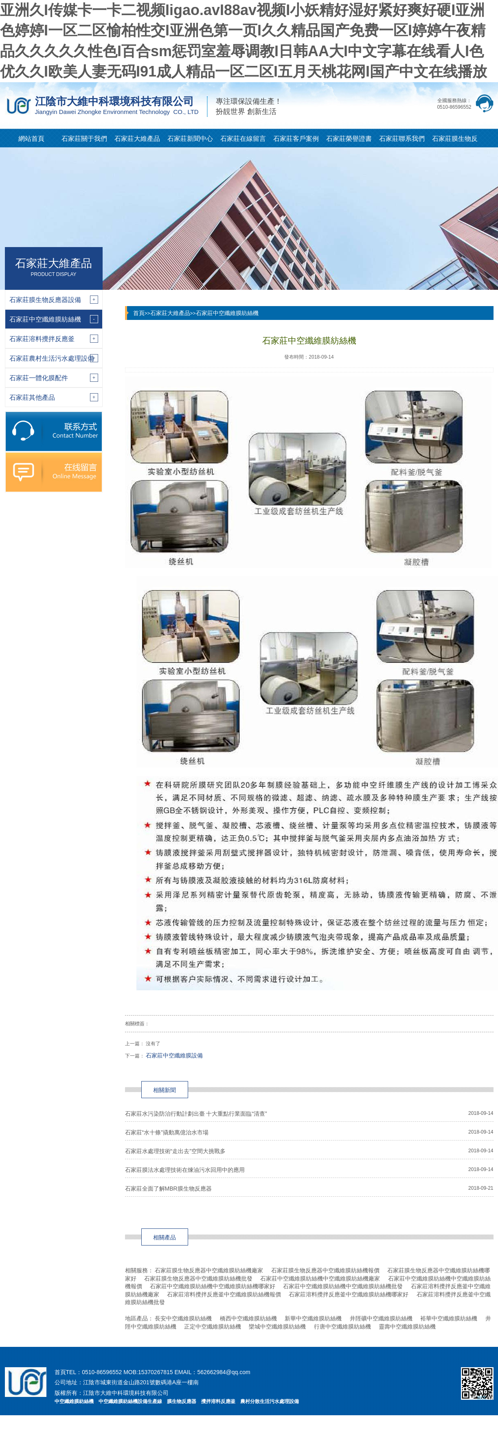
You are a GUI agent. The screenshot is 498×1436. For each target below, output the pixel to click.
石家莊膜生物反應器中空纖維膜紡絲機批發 (198, 1278)
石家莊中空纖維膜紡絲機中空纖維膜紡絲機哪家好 (212, 1286)
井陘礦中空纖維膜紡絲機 (381, 1318)
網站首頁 (31, 138)
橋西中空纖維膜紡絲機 (248, 1318)
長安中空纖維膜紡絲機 (183, 1318)
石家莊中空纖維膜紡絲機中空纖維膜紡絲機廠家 (320, 1278)
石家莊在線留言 (243, 138)
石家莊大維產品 (137, 138)
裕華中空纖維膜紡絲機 (448, 1318)
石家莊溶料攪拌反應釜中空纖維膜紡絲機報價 (224, 1294)
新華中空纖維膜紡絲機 (313, 1318)
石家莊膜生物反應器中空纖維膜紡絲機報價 (325, 1270)
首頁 (139, 313)
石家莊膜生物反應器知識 (455, 141)
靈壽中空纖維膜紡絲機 (407, 1326)
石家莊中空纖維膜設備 (174, 1055)
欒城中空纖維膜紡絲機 (277, 1326)
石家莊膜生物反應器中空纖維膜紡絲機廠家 (209, 1270)
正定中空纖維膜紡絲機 (212, 1326)
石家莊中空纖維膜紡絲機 (227, 313)
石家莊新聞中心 (190, 138)
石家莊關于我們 (84, 138)
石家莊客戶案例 (296, 138)
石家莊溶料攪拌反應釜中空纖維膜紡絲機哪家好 (348, 1294)
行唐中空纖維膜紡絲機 (342, 1326)
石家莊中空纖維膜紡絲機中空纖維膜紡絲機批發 (343, 1286)
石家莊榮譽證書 (349, 138)
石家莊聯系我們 (402, 138)
